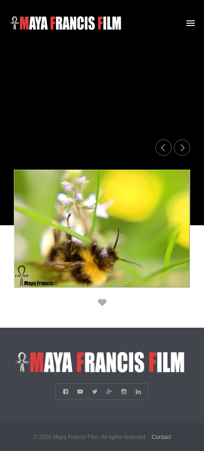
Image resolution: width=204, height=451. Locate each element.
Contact (161, 437)
